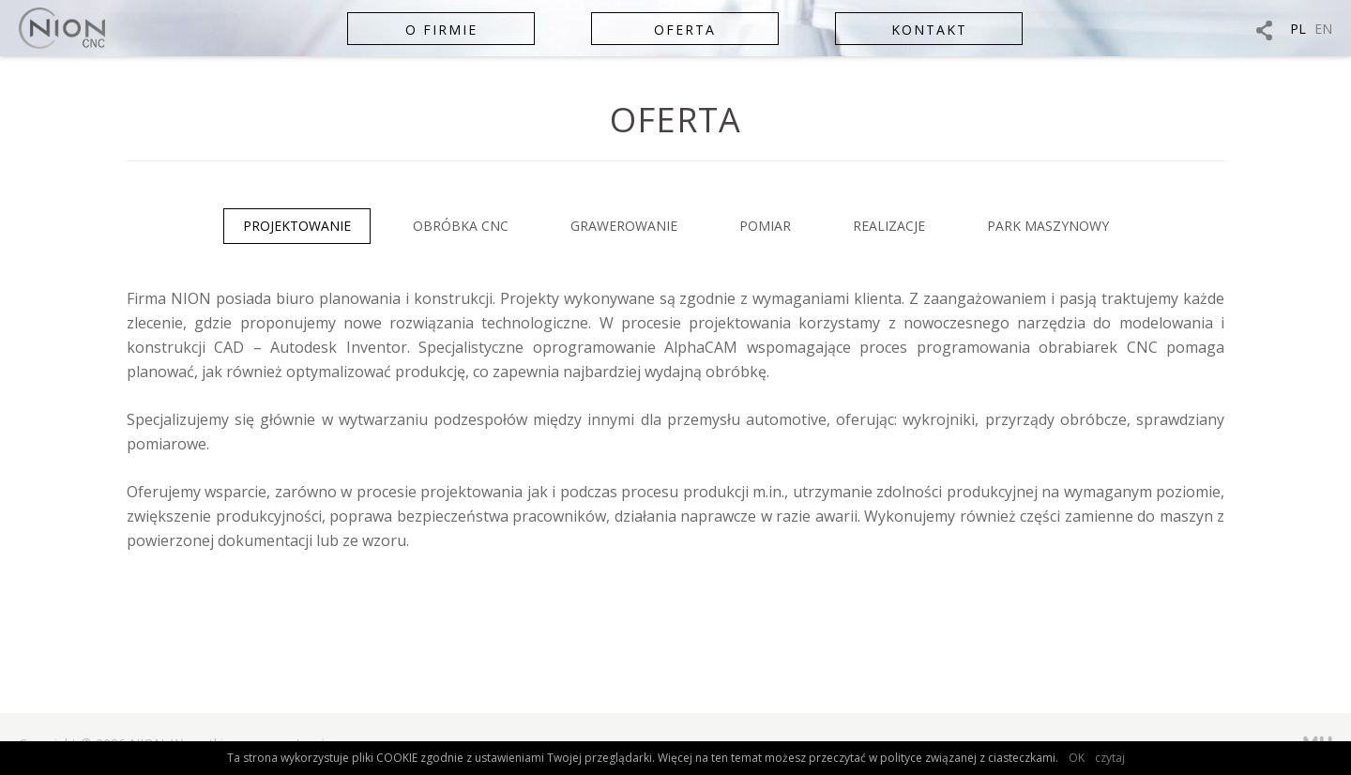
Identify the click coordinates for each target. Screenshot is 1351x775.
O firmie (441, 29)
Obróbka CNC (461, 226)
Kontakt (929, 29)
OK (1077, 758)
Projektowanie (297, 226)
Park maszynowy (1048, 226)
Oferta (685, 29)
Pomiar (765, 226)
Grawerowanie (623, 226)
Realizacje (889, 226)
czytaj (1110, 758)
